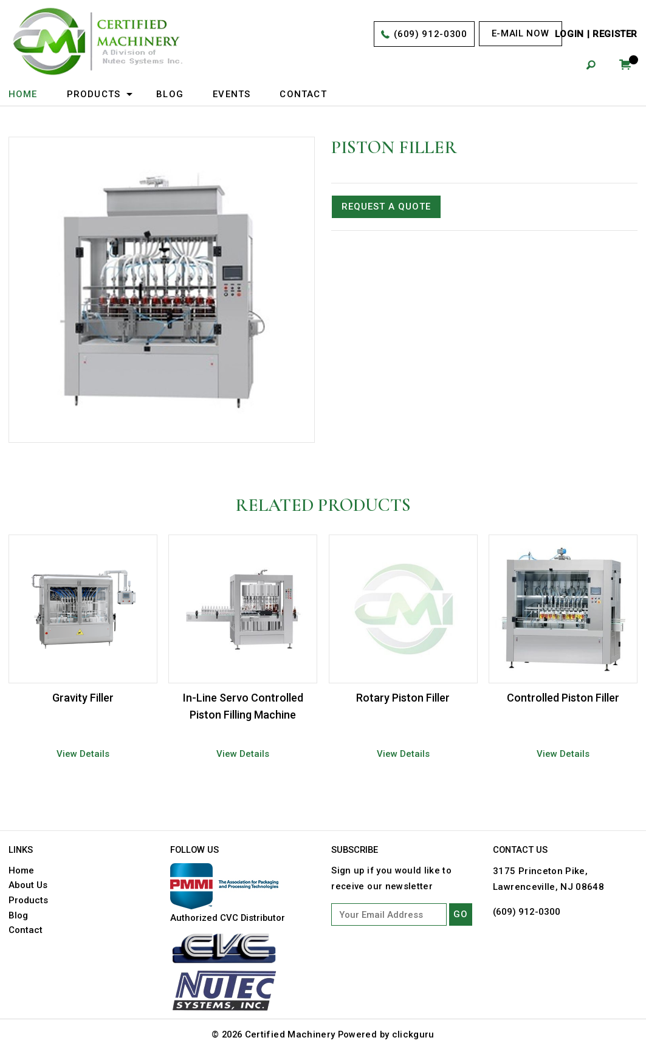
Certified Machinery (291, 1033)
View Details (83, 752)
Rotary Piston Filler (403, 697)
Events (231, 94)
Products (94, 94)
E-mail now (520, 33)
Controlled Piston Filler (563, 697)
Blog (170, 94)
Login (569, 34)
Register (615, 34)
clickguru (415, 1033)
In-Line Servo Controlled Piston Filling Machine (243, 706)
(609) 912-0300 (430, 34)
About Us (28, 883)
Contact (303, 94)
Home (23, 94)
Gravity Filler (83, 697)
